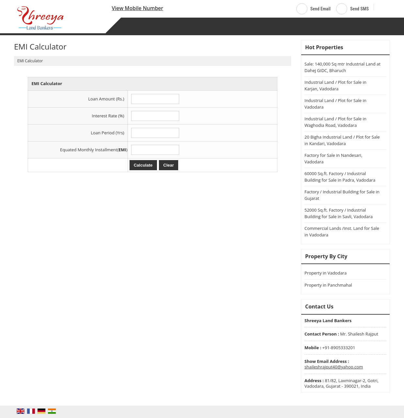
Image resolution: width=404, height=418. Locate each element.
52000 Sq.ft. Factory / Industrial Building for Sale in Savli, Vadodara (338, 213)
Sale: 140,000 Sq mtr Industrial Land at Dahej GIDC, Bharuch (342, 67)
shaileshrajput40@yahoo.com (333, 367)
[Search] (381, 7)
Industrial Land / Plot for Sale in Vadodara (335, 103)
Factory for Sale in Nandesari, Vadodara (333, 158)
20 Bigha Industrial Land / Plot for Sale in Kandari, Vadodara (342, 140)
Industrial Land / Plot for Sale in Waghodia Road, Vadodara (335, 122)
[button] (137, 8)
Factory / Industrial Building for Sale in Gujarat (342, 195)
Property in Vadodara (325, 273)
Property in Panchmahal (328, 285)
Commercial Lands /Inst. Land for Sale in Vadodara (341, 231)
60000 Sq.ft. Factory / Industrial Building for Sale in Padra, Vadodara (339, 177)
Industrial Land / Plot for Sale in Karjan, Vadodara (335, 85)
